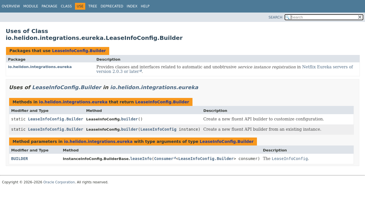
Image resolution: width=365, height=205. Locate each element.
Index (132, 6)
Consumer (163, 158)
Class (66, 6)
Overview (11, 6)
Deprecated (112, 6)
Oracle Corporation (59, 182)
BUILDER (19, 158)
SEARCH (276, 17)
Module (30, 6)
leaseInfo (141, 158)
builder (129, 119)
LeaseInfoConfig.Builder (79, 50)
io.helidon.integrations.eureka (40, 67)
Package (49, 6)
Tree (92, 6)
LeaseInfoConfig (158, 129)
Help (145, 6)
